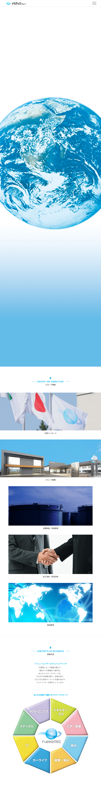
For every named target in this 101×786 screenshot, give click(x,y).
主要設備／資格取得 (50, 528)
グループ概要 (51, 480)
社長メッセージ (51, 433)
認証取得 (50, 625)
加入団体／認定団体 (50, 576)
